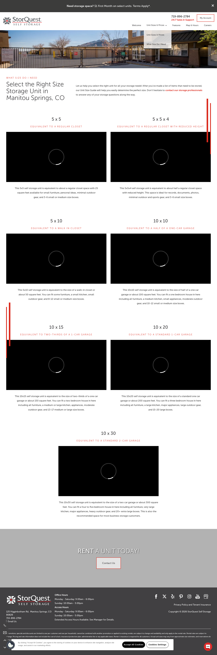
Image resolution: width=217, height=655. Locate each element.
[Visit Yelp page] (172, 596)
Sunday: (59, 603)
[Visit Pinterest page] (181, 596)
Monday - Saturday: (65, 599)
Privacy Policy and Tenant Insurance (192, 605)
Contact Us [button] (108, 563)
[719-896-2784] (4, 625)
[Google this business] (205, 596)
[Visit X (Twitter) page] (164, 596)
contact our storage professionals (183, 90)
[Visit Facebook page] (156, 596)
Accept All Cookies (134, 645)
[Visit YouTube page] (197, 596)
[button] (212, 5)
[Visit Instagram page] (189, 596)
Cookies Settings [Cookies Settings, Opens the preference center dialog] (157, 645)
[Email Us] (4, 632)
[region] (92, 645)
